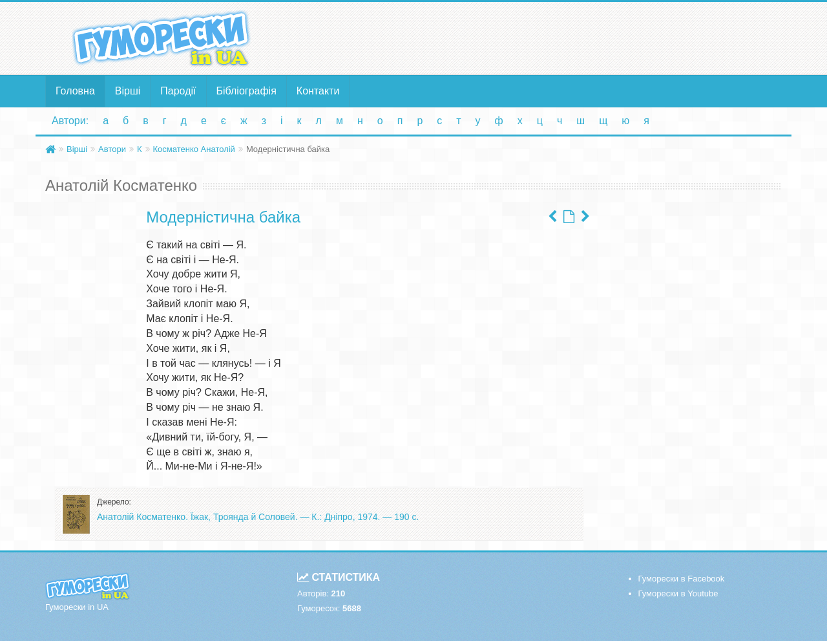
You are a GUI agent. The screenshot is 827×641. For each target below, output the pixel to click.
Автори (112, 149)
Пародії (178, 90)
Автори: (70, 120)
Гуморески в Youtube (678, 593)
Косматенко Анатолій (194, 149)
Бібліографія (246, 90)
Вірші (128, 90)
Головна (75, 90)
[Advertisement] (539, 37)
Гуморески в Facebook (681, 578)
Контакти (318, 90)
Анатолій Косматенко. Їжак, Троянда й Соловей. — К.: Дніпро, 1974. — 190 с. (258, 517)
